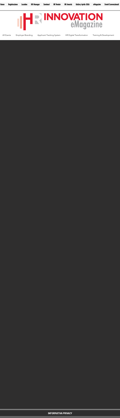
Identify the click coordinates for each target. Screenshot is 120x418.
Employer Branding (24, 35)
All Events (6, 35)
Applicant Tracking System (48, 35)
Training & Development (103, 35)
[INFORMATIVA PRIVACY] (60, 413)
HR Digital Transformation (76, 35)
